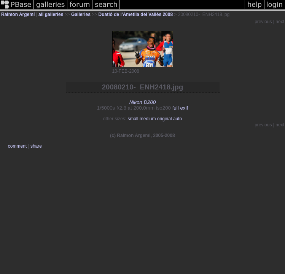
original (164, 118)
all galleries (50, 14)
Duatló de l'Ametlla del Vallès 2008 (136, 14)
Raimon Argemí (18, 14)
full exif (180, 108)
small (132, 118)
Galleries (81, 14)
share (36, 146)
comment (17, 146)
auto (177, 118)
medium (148, 118)
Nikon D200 (142, 102)
